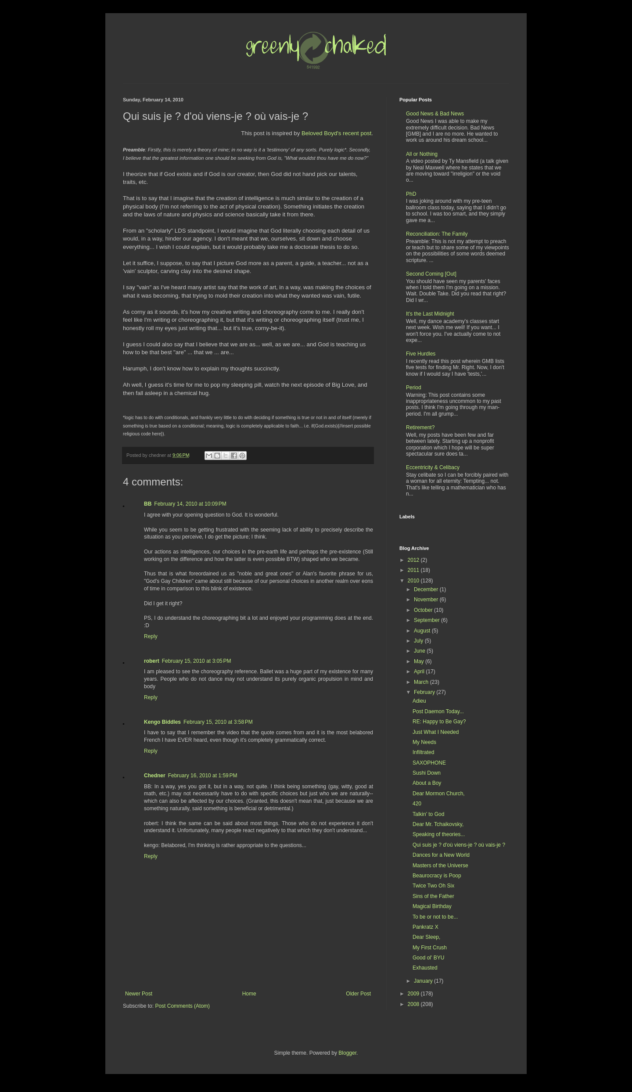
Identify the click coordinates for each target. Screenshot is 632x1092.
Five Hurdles (420, 354)
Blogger (347, 1053)
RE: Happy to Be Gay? (439, 721)
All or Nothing (422, 154)
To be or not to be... (435, 917)
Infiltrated (423, 752)
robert (151, 661)
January (424, 981)
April (420, 671)
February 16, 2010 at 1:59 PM (202, 775)
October (424, 610)
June (420, 651)
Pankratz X (425, 927)
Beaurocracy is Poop (437, 876)
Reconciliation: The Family (437, 234)
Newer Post (138, 994)
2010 (414, 581)
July (419, 641)
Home (249, 994)
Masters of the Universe (440, 865)
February (425, 692)
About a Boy (427, 783)
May (419, 661)
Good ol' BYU (428, 958)
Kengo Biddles (162, 722)
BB (147, 504)
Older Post (358, 994)
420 (417, 804)
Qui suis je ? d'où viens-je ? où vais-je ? (459, 845)
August (423, 631)
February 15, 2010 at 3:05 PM (196, 661)
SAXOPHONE (429, 763)
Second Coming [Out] (431, 274)
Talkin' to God (428, 814)
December (427, 589)
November (427, 599)
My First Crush (430, 948)
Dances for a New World (441, 855)
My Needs (424, 742)
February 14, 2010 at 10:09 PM (190, 504)
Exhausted (425, 968)
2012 (414, 560)
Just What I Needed (436, 732)
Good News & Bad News (435, 114)
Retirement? (420, 427)
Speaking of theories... (439, 834)
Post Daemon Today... (438, 711)
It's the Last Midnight (430, 314)
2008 (414, 1004)
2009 (414, 994)
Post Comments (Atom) (182, 1006)
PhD (411, 194)
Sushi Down (427, 773)
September (427, 620)
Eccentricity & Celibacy (433, 467)
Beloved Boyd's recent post (336, 133)
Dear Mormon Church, (439, 793)
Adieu (419, 701)
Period (413, 387)
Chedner (154, 775)
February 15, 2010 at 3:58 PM (218, 722)
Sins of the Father (433, 896)
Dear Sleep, (426, 937)
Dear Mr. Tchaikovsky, (438, 824)
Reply (151, 636)
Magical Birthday (432, 906)
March (422, 682)
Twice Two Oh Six (433, 886)
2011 (414, 570)
